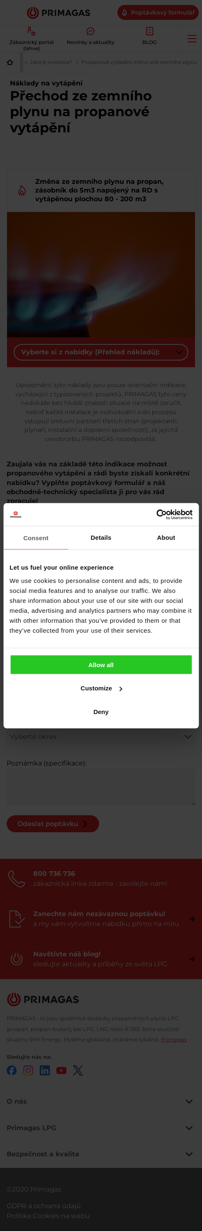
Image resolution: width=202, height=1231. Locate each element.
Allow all (101, 664)
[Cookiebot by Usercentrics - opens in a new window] (156, 514)
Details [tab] (101, 537)
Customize (101, 688)
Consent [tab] (36, 537)
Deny (101, 711)
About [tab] (166, 537)
